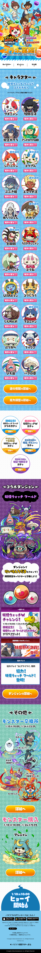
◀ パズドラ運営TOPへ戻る (20, 944)
